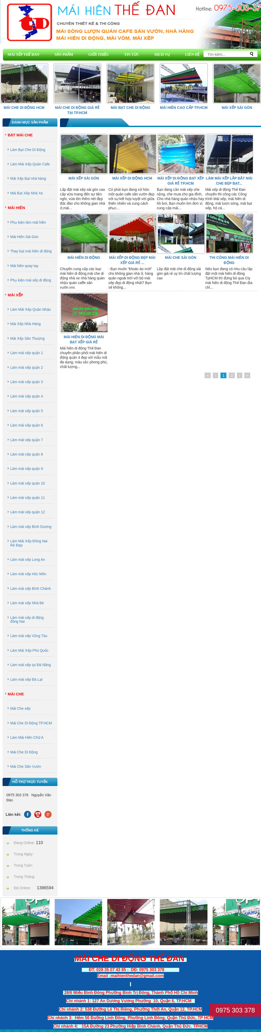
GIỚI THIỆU (98, 54)
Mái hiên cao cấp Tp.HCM (184, 108)
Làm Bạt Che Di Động (27, 150)
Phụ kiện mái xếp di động (30, 280)
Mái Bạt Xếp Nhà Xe (26, 193)
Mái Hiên (16, 207)
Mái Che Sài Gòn (180, 257)
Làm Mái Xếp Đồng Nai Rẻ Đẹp (28, 543)
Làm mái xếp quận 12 (27, 512)
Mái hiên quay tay (24, 266)
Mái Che (16, 694)
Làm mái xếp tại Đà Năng (30, 665)
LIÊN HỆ (192, 54)
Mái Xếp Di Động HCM (132, 178)
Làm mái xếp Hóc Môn (28, 574)
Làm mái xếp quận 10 (27, 483)
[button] (253, 83)
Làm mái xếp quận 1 (26, 353)
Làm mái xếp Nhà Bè (27, 603)
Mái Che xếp (20, 708)
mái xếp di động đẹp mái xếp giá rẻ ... (132, 260)
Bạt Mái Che (20, 135)
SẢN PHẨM (64, 54)
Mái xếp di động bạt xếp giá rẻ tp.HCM (180, 180)
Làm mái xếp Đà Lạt (26, 679)
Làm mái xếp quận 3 (26, 382)
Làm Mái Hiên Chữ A (27, 737)
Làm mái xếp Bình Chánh (30, 588)
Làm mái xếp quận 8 (26, 454)
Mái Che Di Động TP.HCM (31, 723)
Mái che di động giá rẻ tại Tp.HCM (77, 110)
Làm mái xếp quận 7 (26, 440)
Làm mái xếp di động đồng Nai (27, 619)
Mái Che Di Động (24, 752)
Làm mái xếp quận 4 (26, 396)
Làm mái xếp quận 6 (26, 425)
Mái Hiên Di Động (83, 257)
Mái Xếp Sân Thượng (27, 338)
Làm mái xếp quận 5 (26, 411)
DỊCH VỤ (162, 54)
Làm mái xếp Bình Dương (31, 527)
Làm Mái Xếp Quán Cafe (30, 164)
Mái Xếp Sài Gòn (237, 108)
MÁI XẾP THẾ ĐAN (23, 54)
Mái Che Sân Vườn (25, 766)
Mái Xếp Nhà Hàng (25, 324)
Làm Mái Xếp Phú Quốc (29, 650)
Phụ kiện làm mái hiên (28, 222)
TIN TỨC (131, 54)
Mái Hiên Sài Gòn (24, 237)
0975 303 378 (235, 1010)
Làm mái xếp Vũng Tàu (28, 636)
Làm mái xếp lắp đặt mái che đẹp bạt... (229, 180)
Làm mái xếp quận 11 (27, 498)
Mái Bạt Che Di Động (130, 108)
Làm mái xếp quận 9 (26, 469)
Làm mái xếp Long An (27, 559)
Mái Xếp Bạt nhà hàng (28, 178)
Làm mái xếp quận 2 (26, 367)
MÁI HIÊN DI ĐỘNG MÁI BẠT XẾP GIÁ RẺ (84, 339)
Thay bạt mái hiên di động (31, 251)
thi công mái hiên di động (229, 260)
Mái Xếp (15, 295)
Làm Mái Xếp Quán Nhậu (30, 309)
